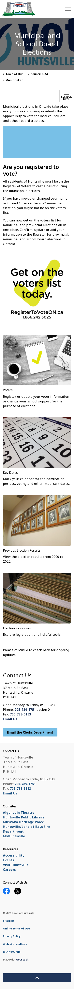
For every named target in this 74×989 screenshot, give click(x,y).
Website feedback (15, 944)
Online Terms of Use (16, 928)
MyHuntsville (14, 836)
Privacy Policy (12, 936)
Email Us (10, 719)
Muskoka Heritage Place (23, 822)
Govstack (22, 959)
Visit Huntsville (16, 865)
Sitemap (8, 920)
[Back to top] (37, 977)
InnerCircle (12, 951)
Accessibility (13, 855)
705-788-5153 (20, 714)
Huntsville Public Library (23, 817)
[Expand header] (68, 9)
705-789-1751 (25, 709)
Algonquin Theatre (19, 812)
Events (8, 860)
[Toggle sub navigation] (66, 96)
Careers (9, 869)
